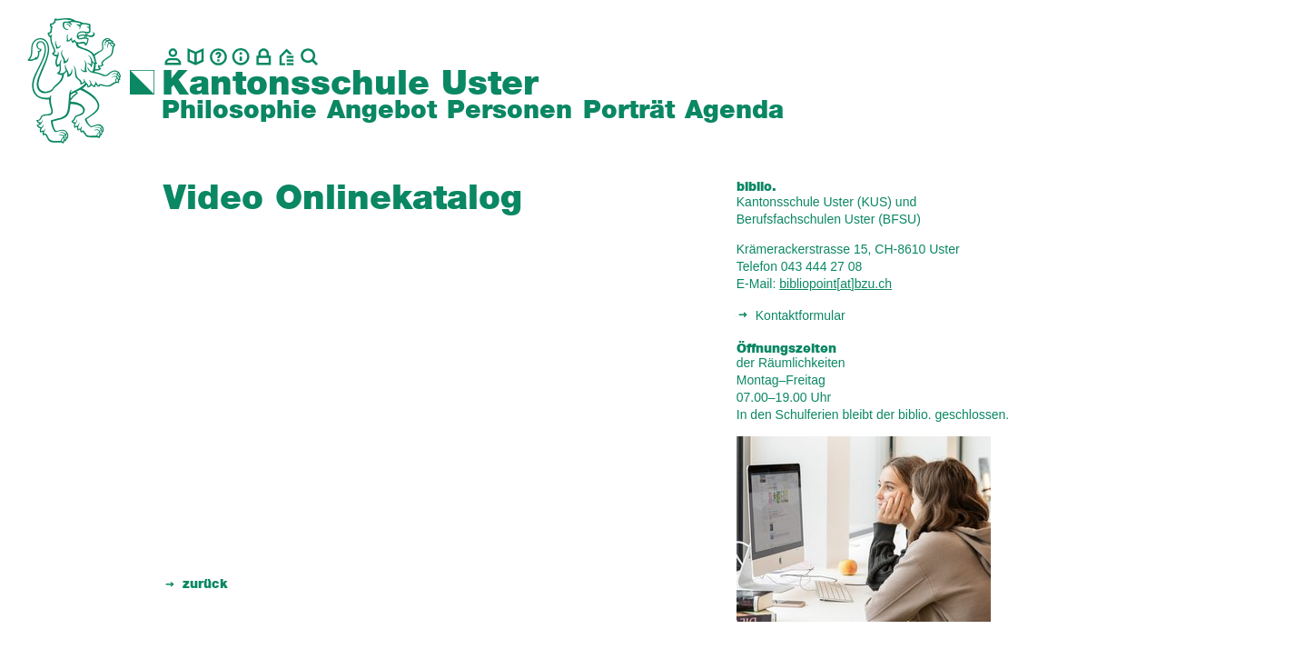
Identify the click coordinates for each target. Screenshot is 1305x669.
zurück (205, 584)
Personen (509, 111)
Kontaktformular (800, 315)
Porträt (629, 111)
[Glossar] (218, 56)
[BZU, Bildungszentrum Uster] (286, 56)
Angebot (382, 111)
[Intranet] (263, 56)
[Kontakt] (173, 56)
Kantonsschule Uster (350, 84)
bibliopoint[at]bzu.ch (835, 283)
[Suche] (309, 56)
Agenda (734, 111)
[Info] (241, 56)
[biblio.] (195, 56)
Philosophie (239, 111)
